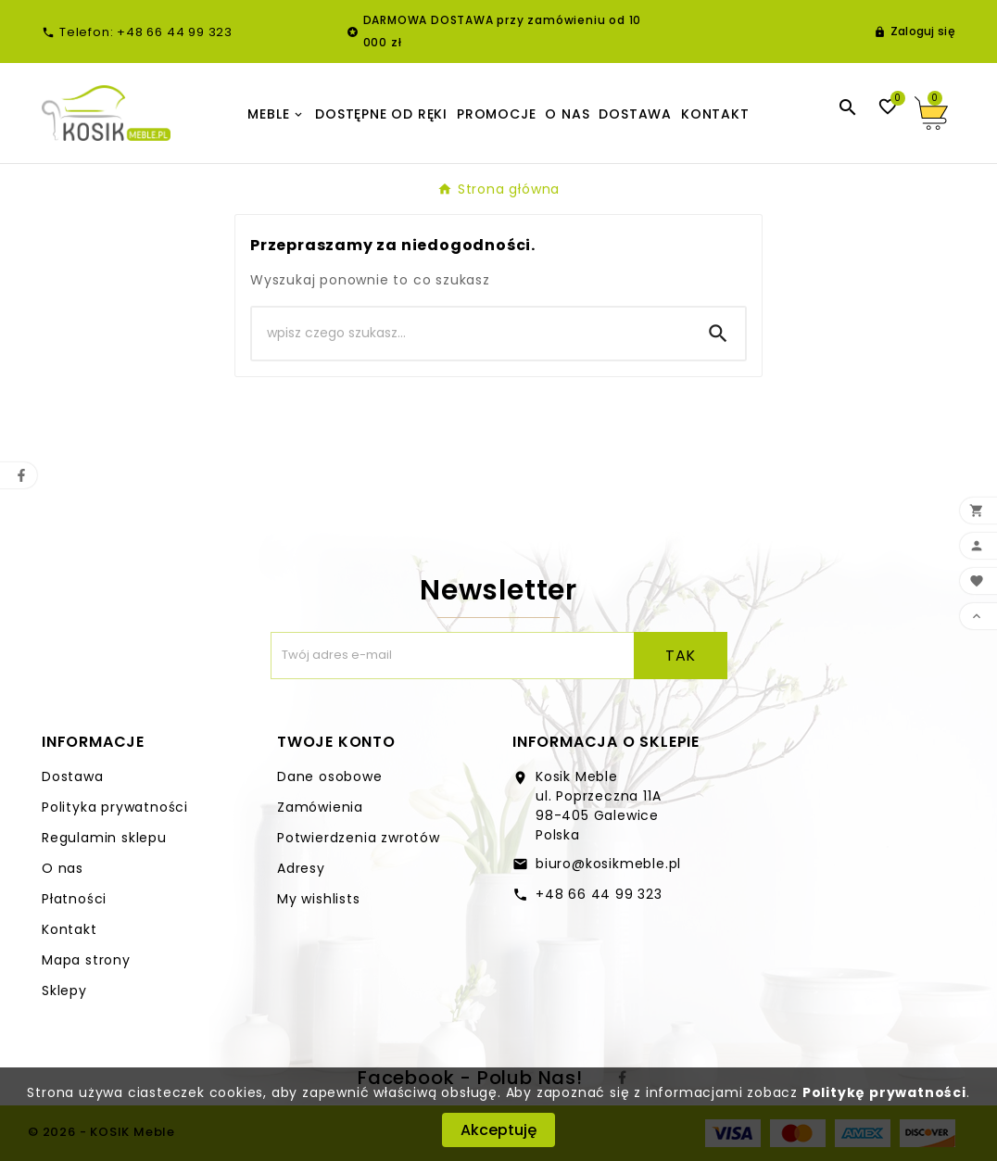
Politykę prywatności (884, 1092)
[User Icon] (914, 31)
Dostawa (73, 776)
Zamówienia (320, 807)
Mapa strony (86, 960)
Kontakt (69, 929)
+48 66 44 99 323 (599, 894)
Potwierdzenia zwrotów (358, 837)
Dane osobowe (330, 776)
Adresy (301, 868)
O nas (62, 868)
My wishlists (318, 899)
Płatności (74, 899)
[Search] (471, 334)
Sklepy (64, 990)
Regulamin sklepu (104, 837)
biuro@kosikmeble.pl (608, 863)
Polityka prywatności (115, 807)
